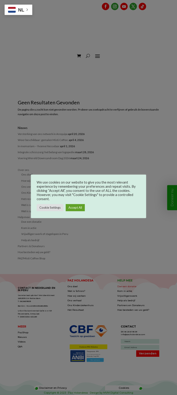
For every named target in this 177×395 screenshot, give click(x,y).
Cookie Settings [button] (50, 207)
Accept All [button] (75, 207)
